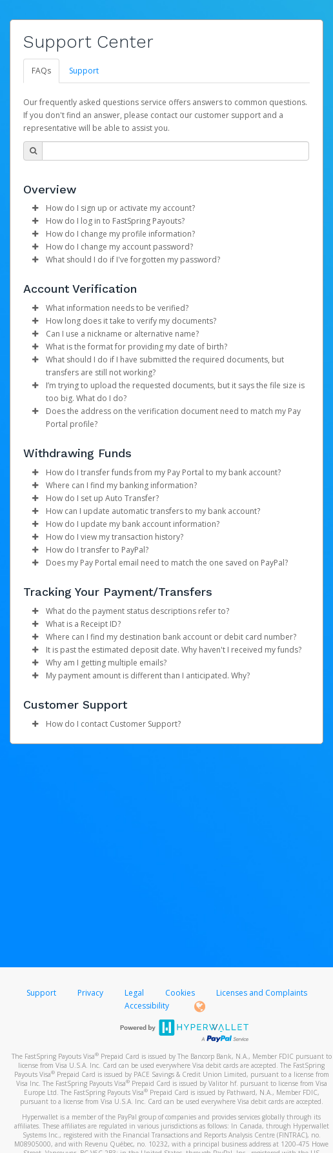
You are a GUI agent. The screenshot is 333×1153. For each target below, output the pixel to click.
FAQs (41, 70)
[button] (35, 208)
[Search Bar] (175, 151)
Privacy (90, 992)
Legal (134, 992)
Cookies (180, 992)
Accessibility (147, 1005)
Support (84, 70)
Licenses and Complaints (261, 992)
